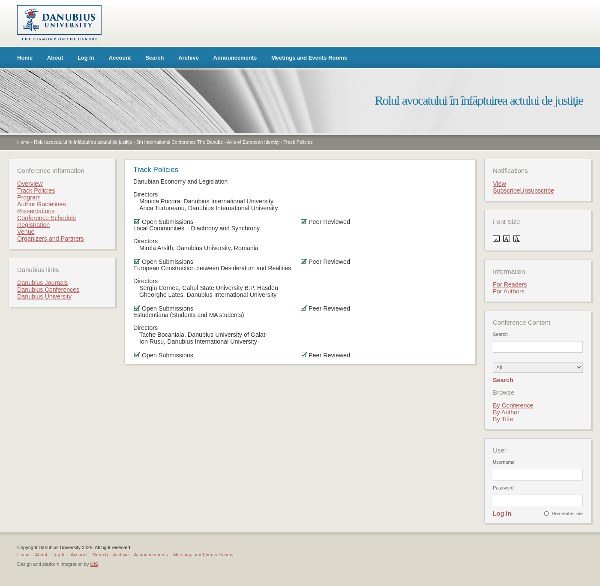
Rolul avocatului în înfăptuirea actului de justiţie (83, 142)
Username (504, 462)
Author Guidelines (41, 204)
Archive (188, 57)
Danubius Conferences (48, 289)
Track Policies (297, 142)
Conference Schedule (46, 217)
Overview (30, 183)
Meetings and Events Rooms (309, 57)
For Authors (509, 291)
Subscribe (506, 190)
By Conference (513, 405)
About (55, 57)
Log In (86, 57)
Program (29, 197)
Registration (33, 224)
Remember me (567, 513)
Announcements (235, 57)
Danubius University (44, 296)
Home (25, 57)
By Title (503, 419)
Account (120, 57)
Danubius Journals (42, 282)
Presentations (35, 211)
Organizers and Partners (50, 238)
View (499, 183)
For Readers (510, 284)
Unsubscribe (537, 190)
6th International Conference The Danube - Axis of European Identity (207, 142)
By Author (506, 412)
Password (503, 487)
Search (154, 57)
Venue (26, 231)
